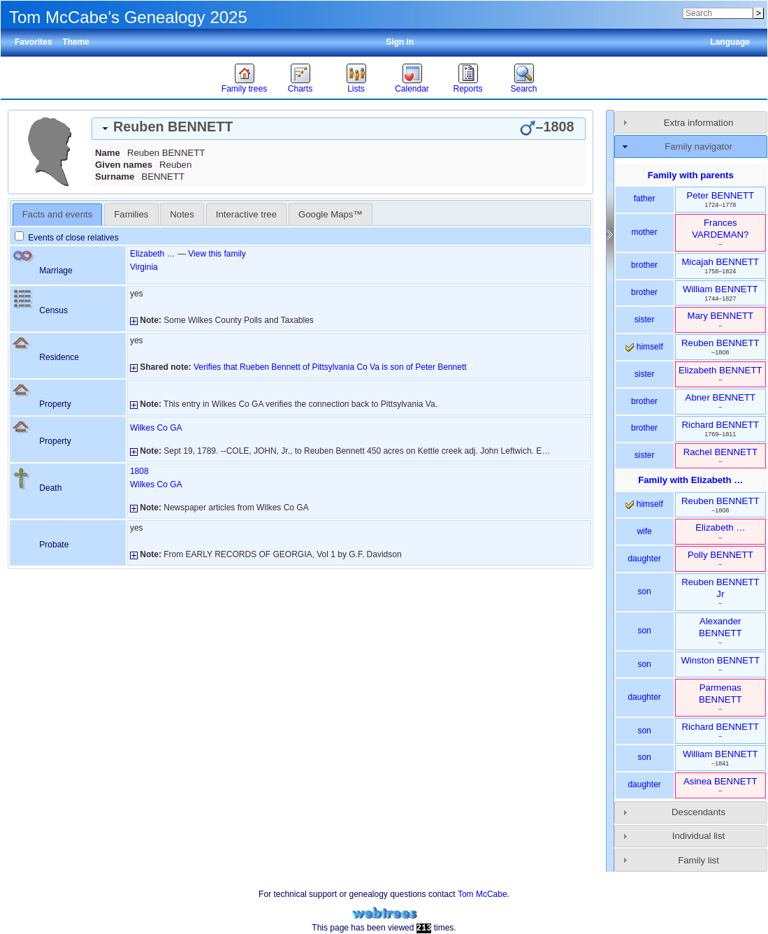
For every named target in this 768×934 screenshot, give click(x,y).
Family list (698, 860)
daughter (644, 558)
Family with (690, 480)
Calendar (412, 89)
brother (644, 265)
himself (643, 347)
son (644, 591)
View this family (216, 254)
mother (644, 232)
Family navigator (698, 146)
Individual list (698, 836)
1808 (139, 471)
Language (730, 42)
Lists (356, 89)
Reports (467, 89)
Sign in (400, 42)
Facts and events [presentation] (57, 214)
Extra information (699, 122)
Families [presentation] (131, 214)
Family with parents (691, 175)
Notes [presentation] (182, 214)
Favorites (33, 42)
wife (644, 531)
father (644, 198)
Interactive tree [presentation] (246, 214)
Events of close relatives (67, 238)
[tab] (339, 128)
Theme (75, 42)
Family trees (244, 89)
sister (645, 319)
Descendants (698, 812)
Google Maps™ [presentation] (330, 214)
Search (523, 89)
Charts (300, 89)
